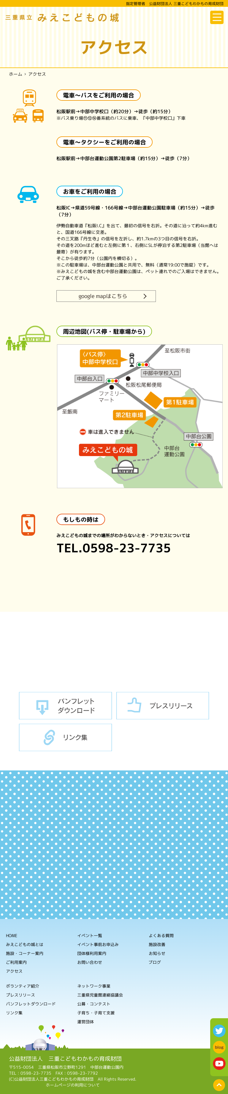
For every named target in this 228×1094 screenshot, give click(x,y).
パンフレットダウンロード (65, 705)
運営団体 (85, 1021)
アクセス (14, 971)
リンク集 (65, 737)
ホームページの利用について (73, 1085)
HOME (11, 935)
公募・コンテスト (93, 1003)
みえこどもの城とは (24, 944)
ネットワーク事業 (93, 986)
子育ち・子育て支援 (96, 1012)
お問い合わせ (89, 962)
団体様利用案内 (91, 953)
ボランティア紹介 (22, 986)
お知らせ (157, 953)
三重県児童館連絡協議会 (100, 994)
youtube (219, 1063)
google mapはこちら (103, 296)
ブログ (154, 962)
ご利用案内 (16, 962)
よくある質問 (161, 935)
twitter (219, 1031)
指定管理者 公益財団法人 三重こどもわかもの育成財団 (175, 3)
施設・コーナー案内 (24, 953)
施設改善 (157, 944)
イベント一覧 (89, 935)
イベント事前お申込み (98, 944)
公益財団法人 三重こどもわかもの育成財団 (65, 1058)
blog (219, 1047)
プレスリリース (162, 705)
